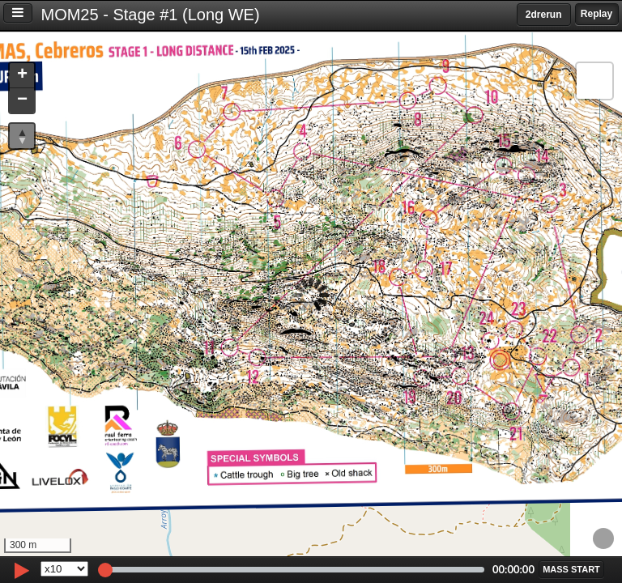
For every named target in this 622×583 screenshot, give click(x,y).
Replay (596, 13)
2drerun (544, 14)
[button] (22, 75)
